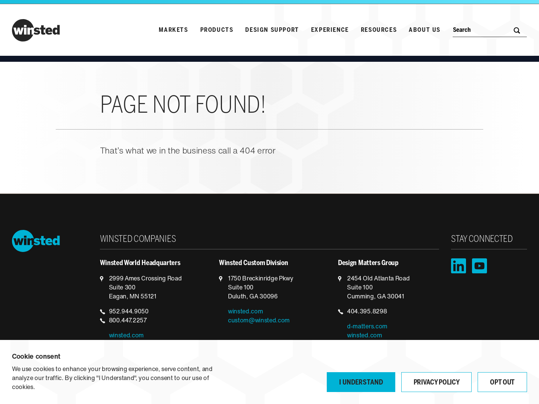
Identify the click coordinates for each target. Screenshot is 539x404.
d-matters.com (367, 327)
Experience (330, 30)
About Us (425, 30)
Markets (173, 30)
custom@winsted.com (259, 321)
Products (217, 30)
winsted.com (126, 336)
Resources (379, 30)
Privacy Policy (437, 383)
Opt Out (502, 383)
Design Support (272, 30)
